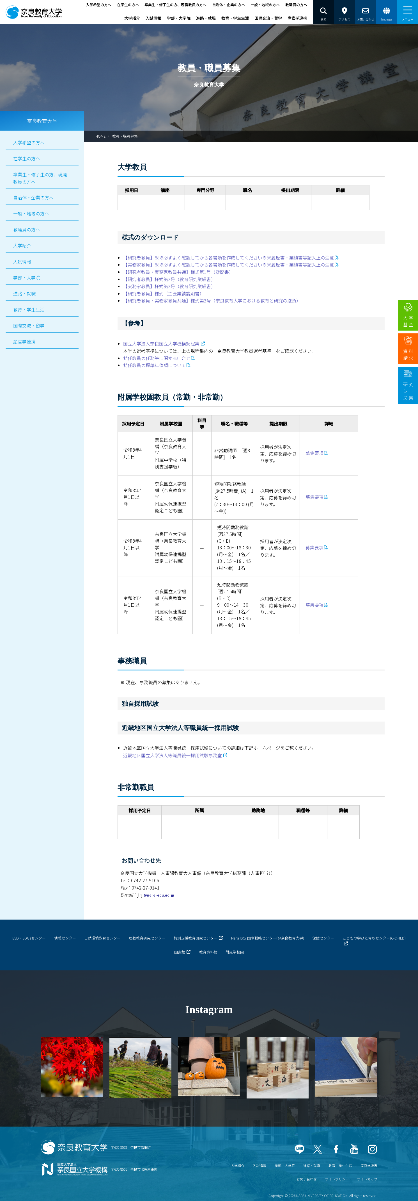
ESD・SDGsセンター (29, 938)
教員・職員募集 (125, 136)
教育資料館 (208, 952)
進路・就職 (206, 18)
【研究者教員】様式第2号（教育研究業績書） (169, 279)
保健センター (323, 938)
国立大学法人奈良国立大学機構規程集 (161, 343)
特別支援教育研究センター (195, 938)
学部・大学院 (178, 18)
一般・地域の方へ (265, 4)
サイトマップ (367, 1179)
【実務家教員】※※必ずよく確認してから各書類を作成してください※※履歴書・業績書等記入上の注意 (228, 264)
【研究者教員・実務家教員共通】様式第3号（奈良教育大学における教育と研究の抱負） (212, 300)
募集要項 (314, 453)
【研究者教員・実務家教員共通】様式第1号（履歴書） (178, 272)
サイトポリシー (337, 1179)
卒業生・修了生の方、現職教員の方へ (175, 4)
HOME (100, 136)
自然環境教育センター (102, 938)
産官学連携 (297, 18)
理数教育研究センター (147, 938)
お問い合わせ (307, 1179)
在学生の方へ (128, 4)
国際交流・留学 (268, 18)
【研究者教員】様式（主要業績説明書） (163, 293)
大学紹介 (132, 18)
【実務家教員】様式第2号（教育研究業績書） (169, 286)
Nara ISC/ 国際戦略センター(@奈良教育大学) (267, 938)
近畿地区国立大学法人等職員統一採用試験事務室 (172, 755)
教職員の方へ (296, 4)
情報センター (65, 938)
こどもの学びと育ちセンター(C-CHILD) (374, 938)
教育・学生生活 (235, 18)
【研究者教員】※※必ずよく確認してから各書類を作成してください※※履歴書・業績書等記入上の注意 (228, 257)
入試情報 (153, 18)
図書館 (179, 952)
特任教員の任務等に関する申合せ (156, 358)
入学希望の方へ (98, 4)
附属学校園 (235, 952)
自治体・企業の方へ (228, 4)
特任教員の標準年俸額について (154, 365)
